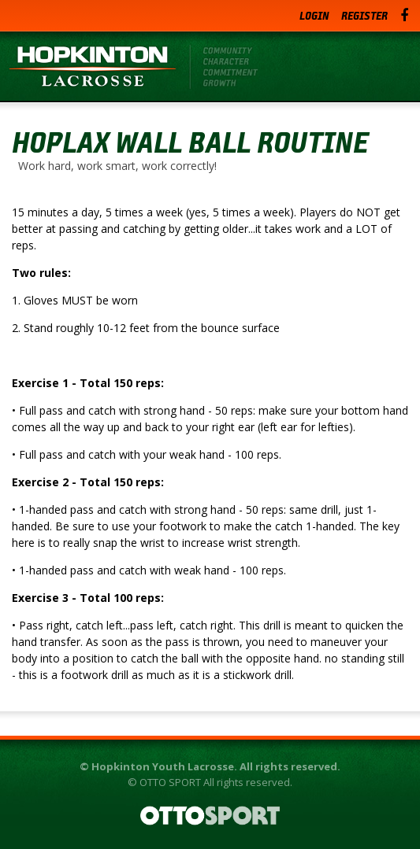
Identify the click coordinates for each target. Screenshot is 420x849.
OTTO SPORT (170, 782)
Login (314, 15)
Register (364, 15)
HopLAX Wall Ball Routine (190, 141)
